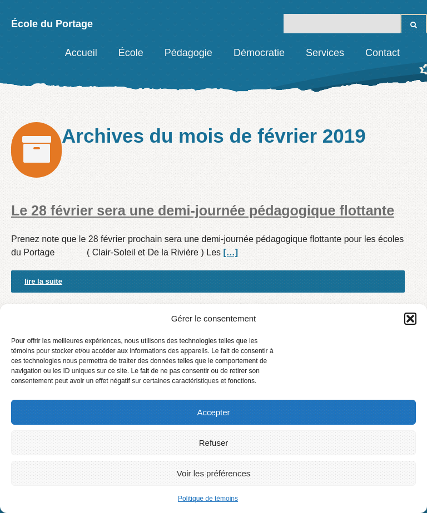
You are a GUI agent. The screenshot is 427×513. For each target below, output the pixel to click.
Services (325, 52)
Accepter (213, 412)
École (130, 52)
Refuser (214, 442)
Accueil (81, 52)
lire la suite (43, 281)
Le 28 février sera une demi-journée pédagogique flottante (202, 210)
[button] (410, 318)
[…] (230, 252)
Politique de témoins (208, 498)
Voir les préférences (214, 473)
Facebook (418, 52)
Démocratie (259, 52)
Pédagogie (188, 52)
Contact (382, 52)
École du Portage (52, 23)
